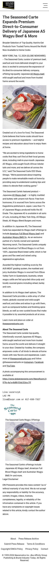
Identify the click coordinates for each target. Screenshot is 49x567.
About (13, 538)
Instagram (29, 362)
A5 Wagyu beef (37, 74)
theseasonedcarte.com (13, 323)
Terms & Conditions (36, 544)
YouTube (11, 366)
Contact (44, 549)
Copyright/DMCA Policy (12, 549)
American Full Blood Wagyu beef (25, 233)
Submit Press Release (14, 544)
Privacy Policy (31, 549)
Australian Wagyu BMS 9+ (15, 237)
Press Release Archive (29, 538)
